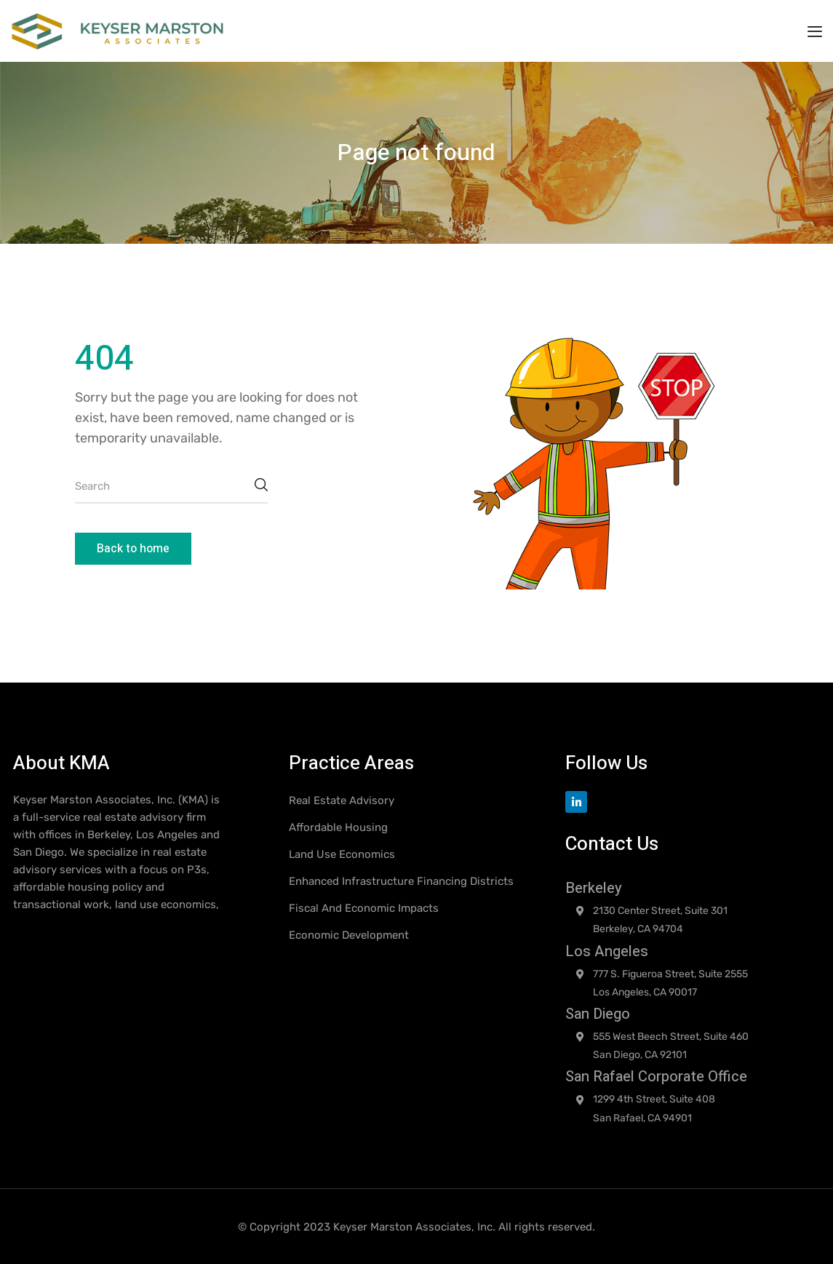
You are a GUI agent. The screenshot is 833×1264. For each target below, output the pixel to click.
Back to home (133, 548)
